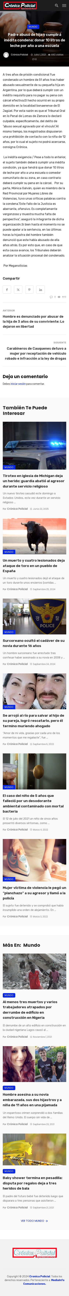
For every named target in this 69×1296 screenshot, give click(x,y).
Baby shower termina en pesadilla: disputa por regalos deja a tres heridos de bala (32, 1183)
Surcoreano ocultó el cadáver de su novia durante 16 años (34, 643)
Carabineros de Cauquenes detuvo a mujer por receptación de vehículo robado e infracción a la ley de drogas (35, 353)
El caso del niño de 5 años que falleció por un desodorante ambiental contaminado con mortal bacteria (33, 804)
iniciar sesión (18, 383)
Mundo (33, 26)
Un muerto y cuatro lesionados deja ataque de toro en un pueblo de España (34, 565)
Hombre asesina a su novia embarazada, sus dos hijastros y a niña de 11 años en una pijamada (32, 1099)
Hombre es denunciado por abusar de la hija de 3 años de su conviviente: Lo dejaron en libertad (33, 321)
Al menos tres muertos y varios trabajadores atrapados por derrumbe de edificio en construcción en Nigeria (30, 1010)
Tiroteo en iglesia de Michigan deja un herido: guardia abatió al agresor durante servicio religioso (34, 481)
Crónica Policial (19, 54)
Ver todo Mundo (34, 1221)
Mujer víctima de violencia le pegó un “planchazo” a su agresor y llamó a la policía (34, 893)
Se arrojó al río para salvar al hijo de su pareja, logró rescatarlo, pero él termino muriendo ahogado (33, 720)
